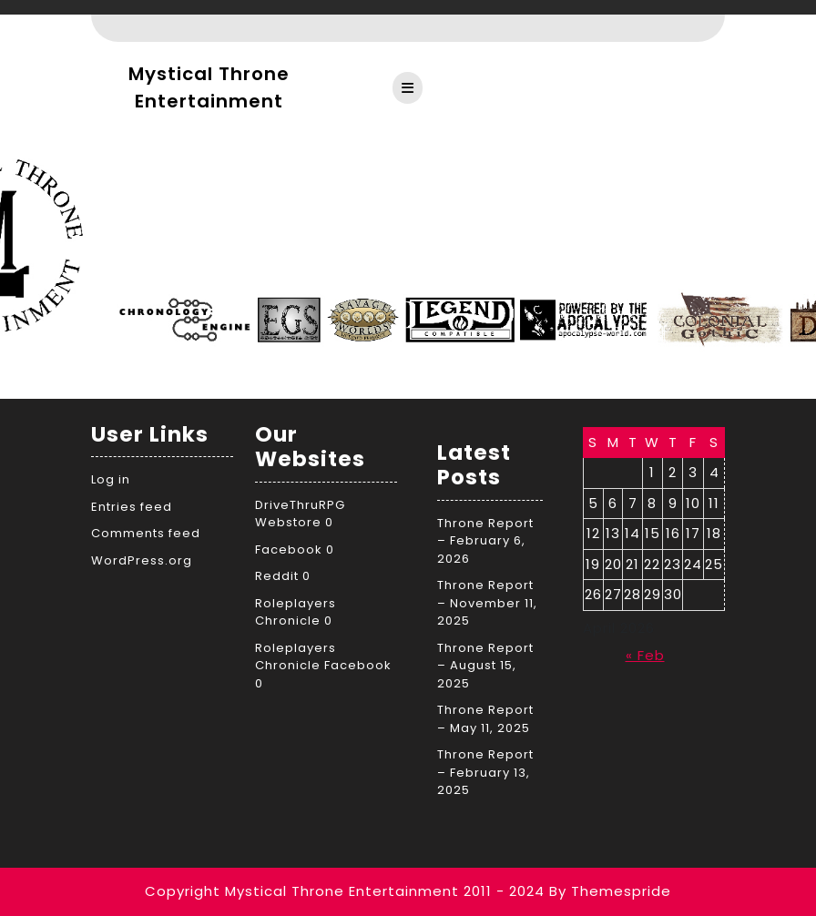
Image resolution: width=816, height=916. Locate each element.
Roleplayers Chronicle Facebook (323, 657)
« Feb (645, 655)
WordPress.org (141, 560)
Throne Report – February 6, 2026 (485, 540)
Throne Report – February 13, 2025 (485, 772)
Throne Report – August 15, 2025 (485, 665)
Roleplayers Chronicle (295, 612)
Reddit (277, 576)
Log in (110, 479)
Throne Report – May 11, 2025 (485, 719)
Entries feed (131, 506)
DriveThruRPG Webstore (300, 514)
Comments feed (145, 533)
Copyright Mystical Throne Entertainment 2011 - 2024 (345, 891)
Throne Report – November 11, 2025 (487, 602)
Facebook (288, 549)
